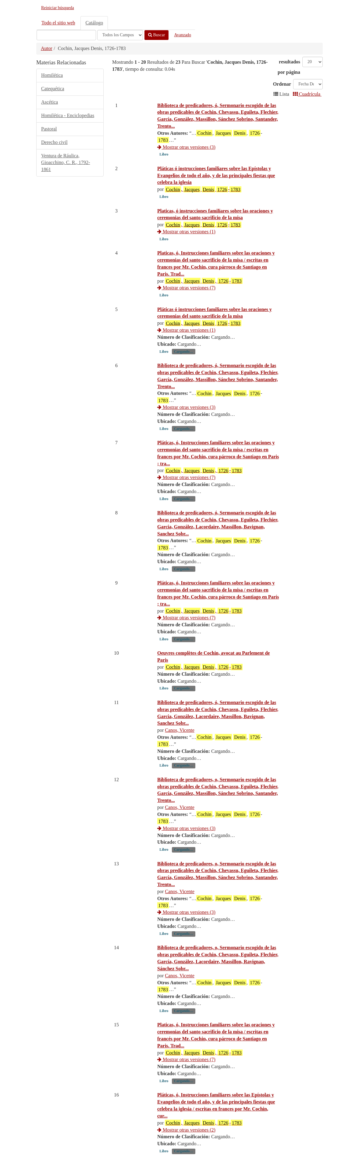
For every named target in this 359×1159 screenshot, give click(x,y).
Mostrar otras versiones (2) (186, 1129)
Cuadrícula (307, 94)
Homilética (52, 75)
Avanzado (182, 35)
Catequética (52, 88)
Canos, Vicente (179, 730)
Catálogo (94, 22)
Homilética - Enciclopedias (67, 115)
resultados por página (289, 67)
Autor (46, 48)
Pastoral (49, 128)
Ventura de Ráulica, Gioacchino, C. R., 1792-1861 (65, 162)
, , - (204, 281)
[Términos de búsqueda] (66, 35)
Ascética (49, 102)
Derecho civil (54, 142)
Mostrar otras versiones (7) (186, 287)
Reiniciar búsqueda (57, 7)
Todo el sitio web (58, 22)
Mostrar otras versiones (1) (186, 231)
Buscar (156, 35)
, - (203, 189)
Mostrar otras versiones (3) (186, 147)
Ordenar (282, 84)
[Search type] (120, 35)
